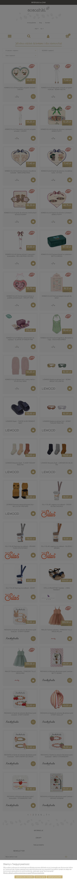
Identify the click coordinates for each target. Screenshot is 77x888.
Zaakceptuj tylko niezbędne (24, 877)
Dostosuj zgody (40, 877)
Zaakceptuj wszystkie (54, 877)
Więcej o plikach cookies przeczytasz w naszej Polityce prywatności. (23, 873)
